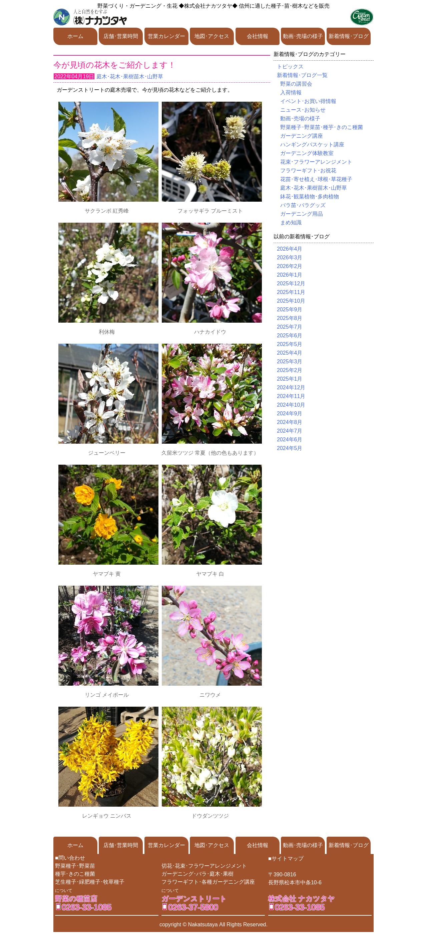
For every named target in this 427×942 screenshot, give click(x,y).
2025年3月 (290, 361)
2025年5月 (290, 344)
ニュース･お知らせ (303, 110)
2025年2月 (290, 370)
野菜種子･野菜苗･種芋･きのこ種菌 (321, 127)
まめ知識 (291, 222)
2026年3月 (290, 257)
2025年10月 (291, 301)
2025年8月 (290, 318)
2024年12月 (291, 387)
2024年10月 (291, 405)
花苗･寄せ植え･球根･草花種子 (316, 179)
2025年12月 (291, 283)
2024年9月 (290, 413)
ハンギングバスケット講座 (312, 144)
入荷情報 (291, 92)
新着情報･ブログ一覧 (302, 75)
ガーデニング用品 (301, 214)
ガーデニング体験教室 (307, 153)
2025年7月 (290, 327)
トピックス (290, 66)
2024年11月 (291, 396)
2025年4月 (290, 353)
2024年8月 (290, 422)
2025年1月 (290, 379)
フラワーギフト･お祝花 (308, 170)
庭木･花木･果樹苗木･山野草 (129, 76)
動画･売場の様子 (303, 36)
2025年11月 (291, 292)
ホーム (75, 36)
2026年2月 (290, 266)
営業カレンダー (166, 36)
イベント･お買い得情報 (308, 101)
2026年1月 (290, 275)
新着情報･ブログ (349, 36)
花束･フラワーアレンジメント (316, 162)
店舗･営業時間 (120, 36)
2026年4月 (290, 249)
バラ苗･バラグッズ (303, 205)
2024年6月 (290, 439)
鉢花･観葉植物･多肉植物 (309, 196)
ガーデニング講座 (301, 136)
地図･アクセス (211, 36)
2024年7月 (290, 431)
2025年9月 (290, 309)
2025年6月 (290, 335)
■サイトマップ (286, 858)
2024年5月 (290, 448)
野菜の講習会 (296, 84)
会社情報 (257, 36)
